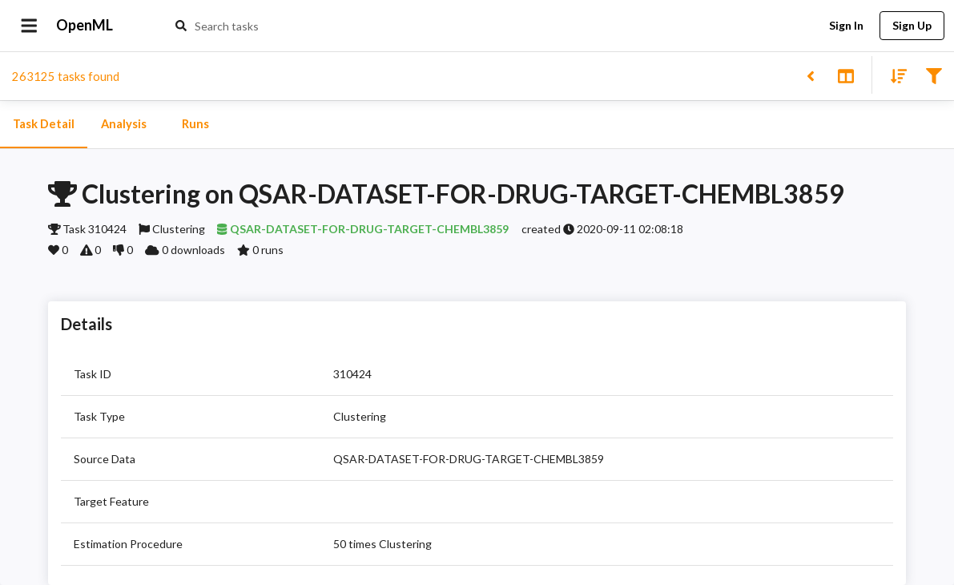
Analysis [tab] (123, 124)
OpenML (85, 25)
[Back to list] (810, 75)
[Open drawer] (29, 25)
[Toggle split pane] (845, 75)
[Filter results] (934, 75)
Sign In (845, 26)
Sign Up (912, 26)
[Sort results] (893, 75)
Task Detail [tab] (43, 124)
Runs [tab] (195, 124)
